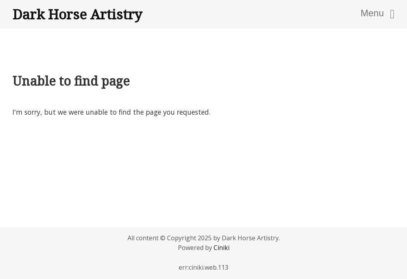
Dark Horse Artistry (77, 14)
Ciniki (221, 247)
